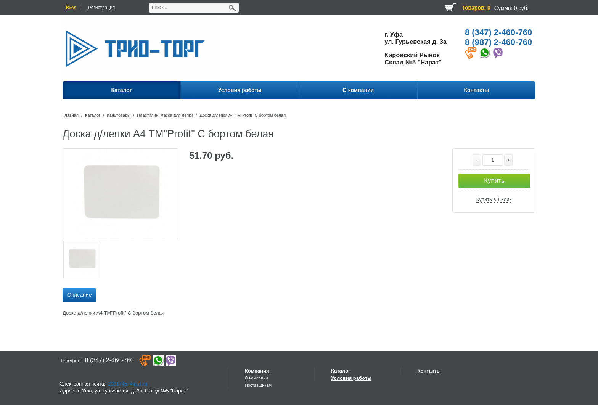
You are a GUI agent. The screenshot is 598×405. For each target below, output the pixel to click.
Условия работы (351, 378)
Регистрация (101, 7)
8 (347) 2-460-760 (498, 32)
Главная (71, 115)
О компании (256, 378)
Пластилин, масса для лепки (165, 115)
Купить (494, 180)
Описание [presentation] (79, 295)
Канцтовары (118, 115)
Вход (71, 7)
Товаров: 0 (476, 8)
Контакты (429, 371)
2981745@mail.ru (127, 384)
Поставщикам (258, 385)
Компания (257, 371)
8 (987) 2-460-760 (498, 42)
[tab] (79, 295)
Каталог (92, 115)
